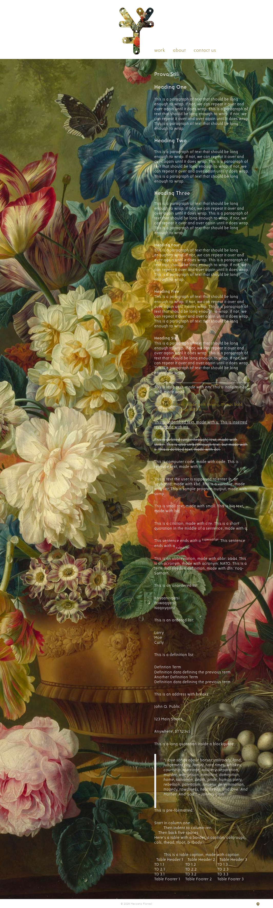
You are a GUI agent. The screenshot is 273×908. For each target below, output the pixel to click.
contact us (205, 50)
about (179, 50)
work (159, 50)
